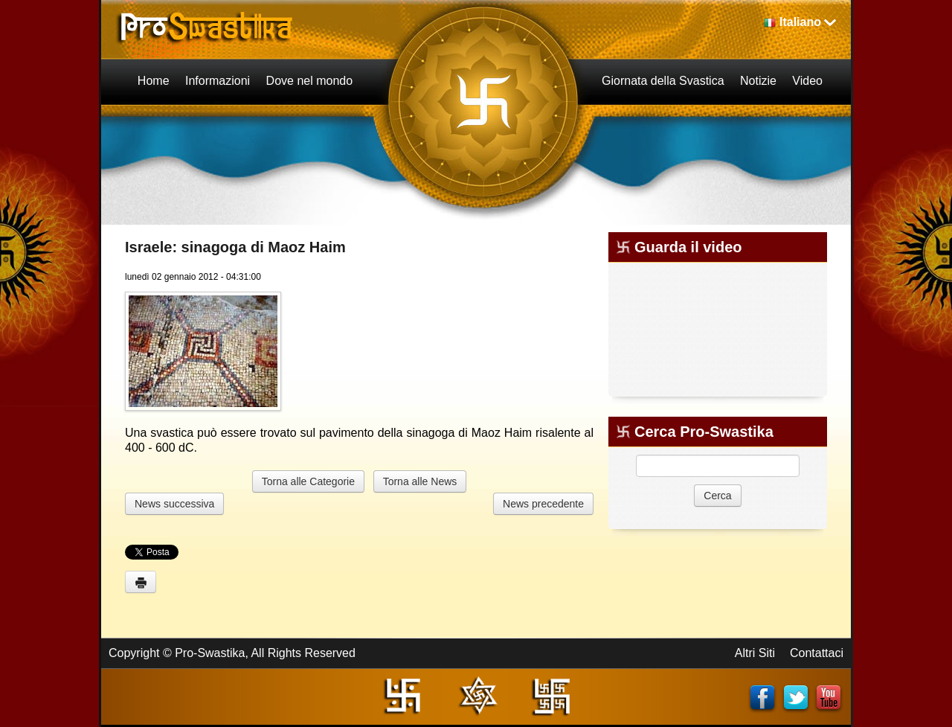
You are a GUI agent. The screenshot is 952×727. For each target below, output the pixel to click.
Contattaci (816, 653)
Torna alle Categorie (308, 481)
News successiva (174, 504)
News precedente (543, 504)
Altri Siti (755, 653)
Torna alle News (420, 481)
